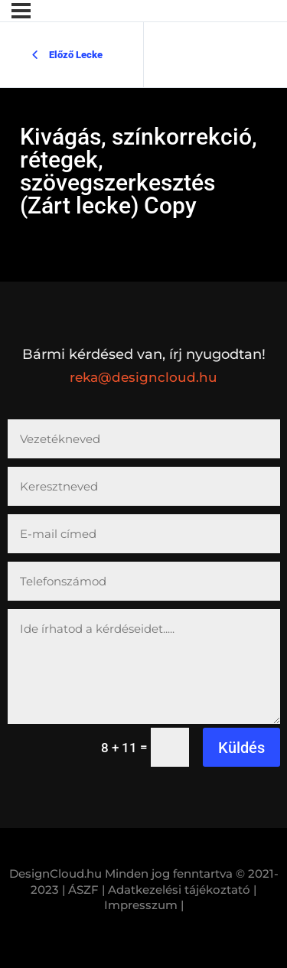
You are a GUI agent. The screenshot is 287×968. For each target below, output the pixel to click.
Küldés (241, 747)
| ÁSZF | (83, 889)
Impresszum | (144, 905)
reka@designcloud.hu (143, 377)
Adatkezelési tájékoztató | (182, 889)
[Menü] (21, 10)
